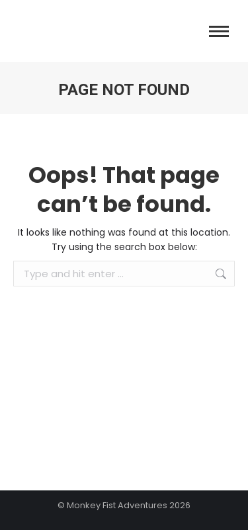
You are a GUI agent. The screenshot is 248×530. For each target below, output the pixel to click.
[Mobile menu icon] (219, 31)
